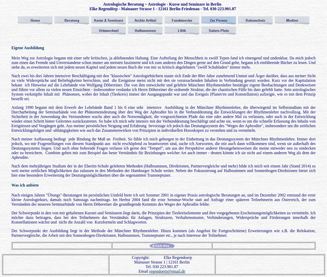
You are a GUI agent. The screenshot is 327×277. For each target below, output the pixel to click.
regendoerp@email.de (167, 271)
